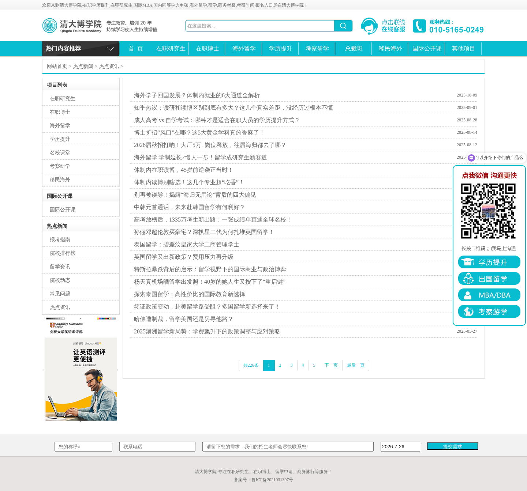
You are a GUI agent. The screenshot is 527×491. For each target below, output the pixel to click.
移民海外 (390, 48)
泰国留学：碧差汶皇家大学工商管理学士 (186, 244)
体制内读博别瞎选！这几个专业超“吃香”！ (189, 182)
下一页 (331, 365)
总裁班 (354, 48)
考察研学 (317, 48)
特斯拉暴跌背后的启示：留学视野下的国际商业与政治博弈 (210, 269)
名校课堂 (60, 152)
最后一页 (356, 365)
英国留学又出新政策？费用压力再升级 (183, 257)
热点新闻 (83, 66)
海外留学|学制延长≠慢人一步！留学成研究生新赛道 (200, 157)
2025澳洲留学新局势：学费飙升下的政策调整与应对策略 (207, 331)
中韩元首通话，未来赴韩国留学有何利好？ (189, 207)
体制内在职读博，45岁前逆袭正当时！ (183, 170)
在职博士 (207, 48)
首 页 (135, 48)
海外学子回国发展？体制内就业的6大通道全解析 (197, 95)
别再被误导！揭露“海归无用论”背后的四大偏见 (195, 195)
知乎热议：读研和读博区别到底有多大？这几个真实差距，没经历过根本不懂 (233, 108)
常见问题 (60, 294)
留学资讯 (60, 266)
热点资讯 (109, 66)
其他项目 (463, 48)
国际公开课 (427, 48)
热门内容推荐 (63, 48)
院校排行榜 (62, 253)
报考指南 (60, 239)
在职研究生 (171, 48)
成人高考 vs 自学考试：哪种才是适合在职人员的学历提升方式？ (217, 120)
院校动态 (60, 280)
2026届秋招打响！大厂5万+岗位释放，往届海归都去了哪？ (210, 145)
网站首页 (57, 66)
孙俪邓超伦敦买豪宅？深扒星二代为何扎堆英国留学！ (204, 232)
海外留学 (244, 48)
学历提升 (280, 48)
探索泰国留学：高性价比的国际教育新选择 (189, 294)
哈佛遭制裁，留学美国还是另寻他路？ (183, 319)
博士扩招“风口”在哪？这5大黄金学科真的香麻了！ (199, 132)
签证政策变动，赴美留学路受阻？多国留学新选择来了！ (207, 306)
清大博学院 (106, 26)
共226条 (251, 365)
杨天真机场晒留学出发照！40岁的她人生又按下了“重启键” (209, 282)
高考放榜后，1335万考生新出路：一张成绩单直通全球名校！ (213, 219)
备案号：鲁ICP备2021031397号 (264, 479)
